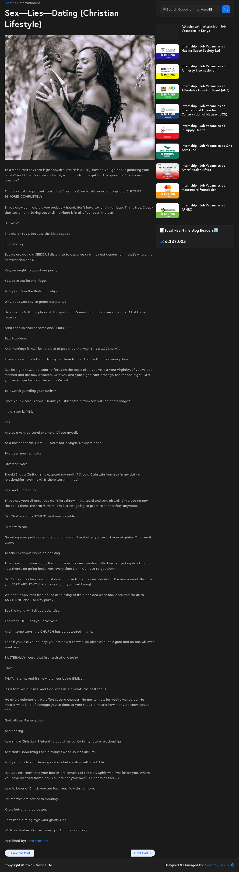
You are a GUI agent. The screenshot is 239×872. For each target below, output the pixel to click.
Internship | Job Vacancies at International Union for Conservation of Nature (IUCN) (204, 129)
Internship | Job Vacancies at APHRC (203, 227)
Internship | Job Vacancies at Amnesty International (203, 87)
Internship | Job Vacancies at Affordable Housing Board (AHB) (205, 107)
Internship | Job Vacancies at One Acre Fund (207, 167)
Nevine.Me (44, 865)
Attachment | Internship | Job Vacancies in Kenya (204, 48)
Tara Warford (37, 841)
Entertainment (28, 3)
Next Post (141, 853)
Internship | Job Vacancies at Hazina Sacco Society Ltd (203, 68)
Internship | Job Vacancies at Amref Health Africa (203, 187)
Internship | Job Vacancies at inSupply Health (203, 147)
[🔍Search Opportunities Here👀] (190, 29)
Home (9, 3)
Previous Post (20, 853)
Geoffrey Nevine (217, 865)
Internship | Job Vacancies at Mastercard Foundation (203, 207)
